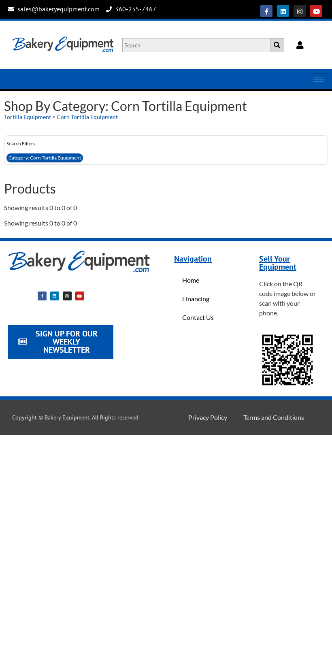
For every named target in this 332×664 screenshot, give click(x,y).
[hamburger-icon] (319, 79)
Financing (195, 298)
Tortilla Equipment (27, 116)
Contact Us (198, 317)
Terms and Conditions (273, 417)
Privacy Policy (207, 417)
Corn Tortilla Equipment (87, 116)
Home (190, 280)
